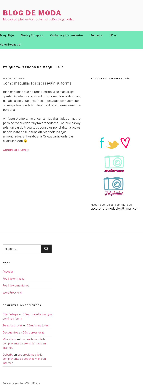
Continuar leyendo (16, 150)
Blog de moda (32, 13)
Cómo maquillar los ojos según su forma (37, 83)
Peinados (96, 35)
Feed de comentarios (16, 285)
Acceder (8, 271)
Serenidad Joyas (13, 325)
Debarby (8, 354)
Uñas (113, 35)
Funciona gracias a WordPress (21, 383)
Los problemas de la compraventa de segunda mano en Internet (24, 343)
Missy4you (9, 339)
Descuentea (10, 332)
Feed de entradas (13, 278)
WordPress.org (12, 292)
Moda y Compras (32, 35)
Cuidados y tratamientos (66, 35)
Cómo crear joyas (38, 325)
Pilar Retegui (10, 314)
